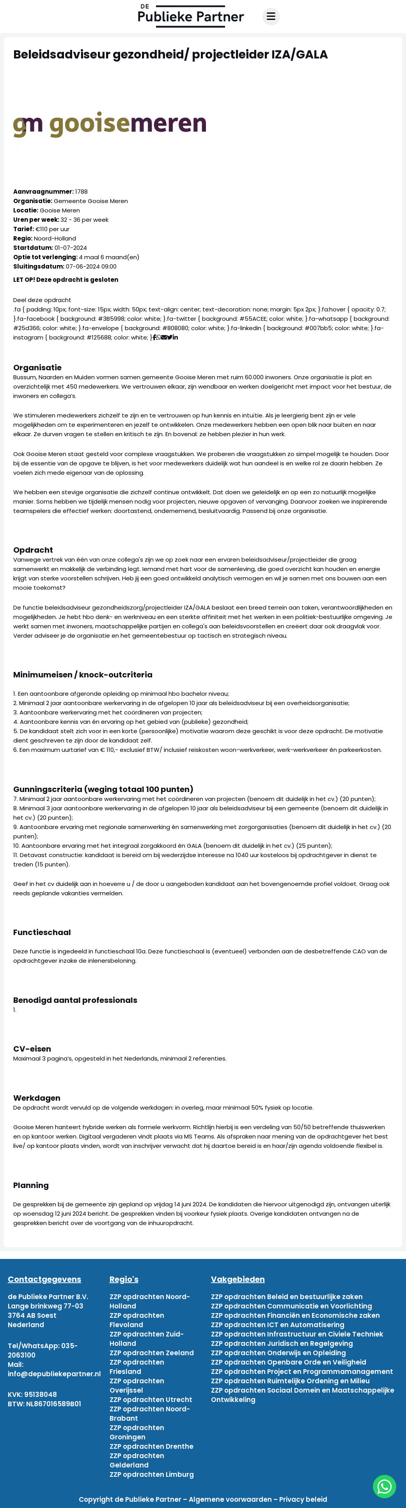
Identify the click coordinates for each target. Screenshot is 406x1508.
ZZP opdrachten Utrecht (151, 1399)
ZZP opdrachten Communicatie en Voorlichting (291, 1306)
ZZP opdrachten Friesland (137, 1367)
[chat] (384, 1486)
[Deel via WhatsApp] (158, 337)
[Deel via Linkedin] (177, 337)
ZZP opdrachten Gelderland (137, 1460)
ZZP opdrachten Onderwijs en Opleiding (278, 1353)
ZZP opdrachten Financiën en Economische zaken (295, 1315)
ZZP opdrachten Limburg (152, 1474)
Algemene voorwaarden (230, 1499)
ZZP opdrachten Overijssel (137, 1385)
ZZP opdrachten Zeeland (152, 1353)
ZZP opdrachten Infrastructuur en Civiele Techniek (297, 1334)
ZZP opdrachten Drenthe (151, 1446)
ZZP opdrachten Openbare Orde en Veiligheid (288, 1362)
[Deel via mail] (164, 337)
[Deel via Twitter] (170, 337)
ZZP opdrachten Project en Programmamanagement (302, 1371)
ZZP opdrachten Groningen (137, 1432)
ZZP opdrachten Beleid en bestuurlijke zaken (287, 1296)
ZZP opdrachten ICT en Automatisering (277, 1324)
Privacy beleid (303, 1499)
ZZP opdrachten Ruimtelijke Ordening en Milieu (290, 1381)
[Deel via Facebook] (154, 337)
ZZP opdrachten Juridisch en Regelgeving (282, 1343)
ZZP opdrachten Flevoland (137, 1320)
